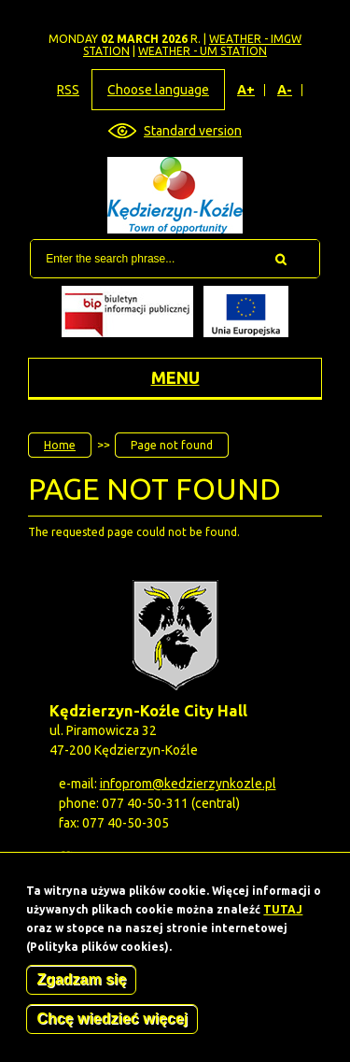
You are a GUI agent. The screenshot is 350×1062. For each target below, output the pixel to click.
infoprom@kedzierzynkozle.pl (188, 783)
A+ (246, 90)
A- (285, 90)
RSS (68, 89)
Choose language (158, 89)
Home (60, 445)
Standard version (193, 130)
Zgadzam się (81, 985)
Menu (175, 377)
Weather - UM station (202, 51)
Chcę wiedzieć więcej (112, 1024)
